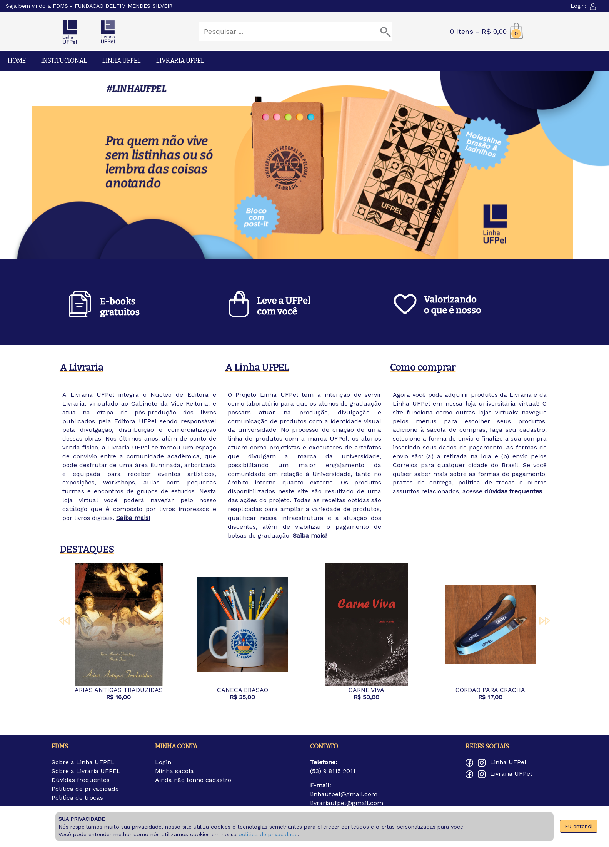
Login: (584, 6)
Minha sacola (174, 771)
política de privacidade (268, 834)
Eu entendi (578, 826)
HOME (17, 60)
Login (163, 762)
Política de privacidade (85, 788)
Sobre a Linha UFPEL (83, 762)
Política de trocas (77, 797)
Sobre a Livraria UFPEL (86, 771)
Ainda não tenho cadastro (193, 780)
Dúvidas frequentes (81, 780)
